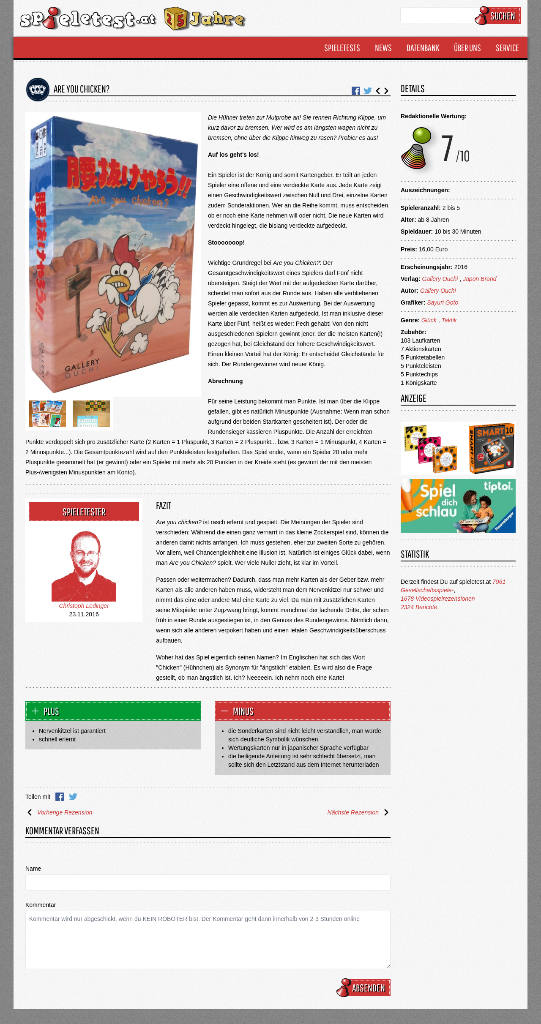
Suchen (499, 15)
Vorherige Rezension (58, 812)
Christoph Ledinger (84, 605)
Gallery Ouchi (440, 278)
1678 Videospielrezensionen (438, 598)
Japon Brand (479, 278)
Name (33, 868)
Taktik (448, 320)
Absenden (364, 987)
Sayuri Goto (442, 302)
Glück (429, 320)
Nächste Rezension (359, 812)
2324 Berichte (419, 607)
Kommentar (40, 904)
